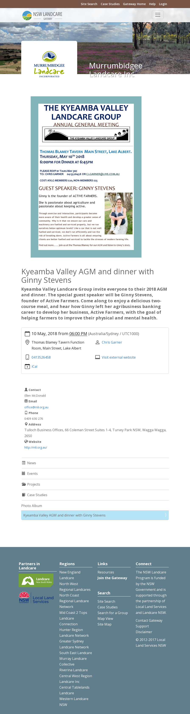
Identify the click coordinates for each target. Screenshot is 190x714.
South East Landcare (75, 652)
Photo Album (31, 505)
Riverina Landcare (73, 670)
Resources (106, 572)
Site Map (105, 624)
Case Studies (110, 4)
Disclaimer (144, 632)
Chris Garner (112, 342)
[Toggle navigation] (158, 15)
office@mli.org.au (36, 407)
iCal (34, 366)
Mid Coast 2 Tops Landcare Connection (73, 618)
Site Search (89, 4)
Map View (105, 618)
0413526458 (41, 357)
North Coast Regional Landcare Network (74, 601)
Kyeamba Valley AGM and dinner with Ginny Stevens (64, 515)
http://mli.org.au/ (35, 447)
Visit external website (119, 357)
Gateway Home (134, 4)
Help (152, 4)
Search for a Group (113, 612)
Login (163, 4)
